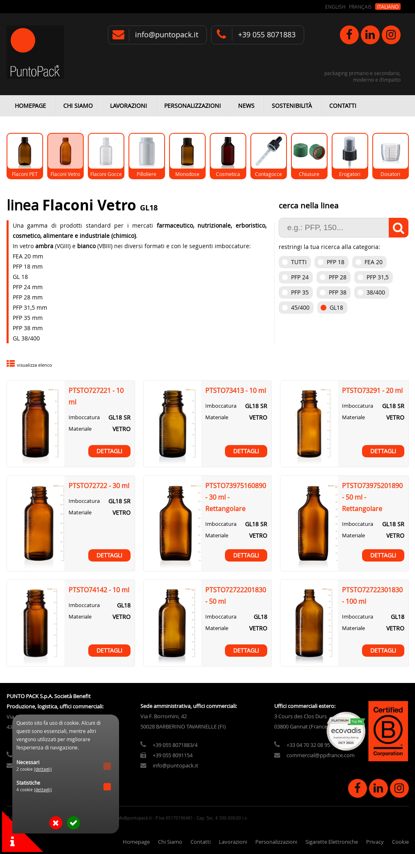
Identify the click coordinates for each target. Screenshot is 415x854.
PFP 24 (300, 277)
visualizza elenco (34, 365)
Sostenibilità (292, 106)
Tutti (299, 262)
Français (360, 6)
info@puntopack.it (166, 34)
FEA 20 (374, 262)
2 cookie (34, 769)
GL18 (336, 307)
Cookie (400, 841)
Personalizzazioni (192, 106)
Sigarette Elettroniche (331, 841)
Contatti (342, 106)
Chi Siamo (78, 106)
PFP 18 (335, 262)
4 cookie (34, 789)
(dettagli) (43, 769)
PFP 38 (337, 292)
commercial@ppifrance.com (321, 755)
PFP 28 (337, 277)
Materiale (80, 428)
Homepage (30, 106)
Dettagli (109, 451)
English (335, 6)
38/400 (376, 292)
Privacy (375, 841)
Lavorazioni (128, 106)
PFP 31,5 (378, 277)
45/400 (300, 307)
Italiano (388, 6)
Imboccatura (84, 417)
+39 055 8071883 (267, 34)
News (246, 106)
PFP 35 (300, 292)
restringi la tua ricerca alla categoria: (329, 247)
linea (24, 205)
